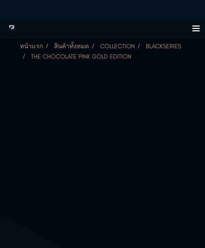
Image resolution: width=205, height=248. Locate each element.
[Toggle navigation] (196, 29)
